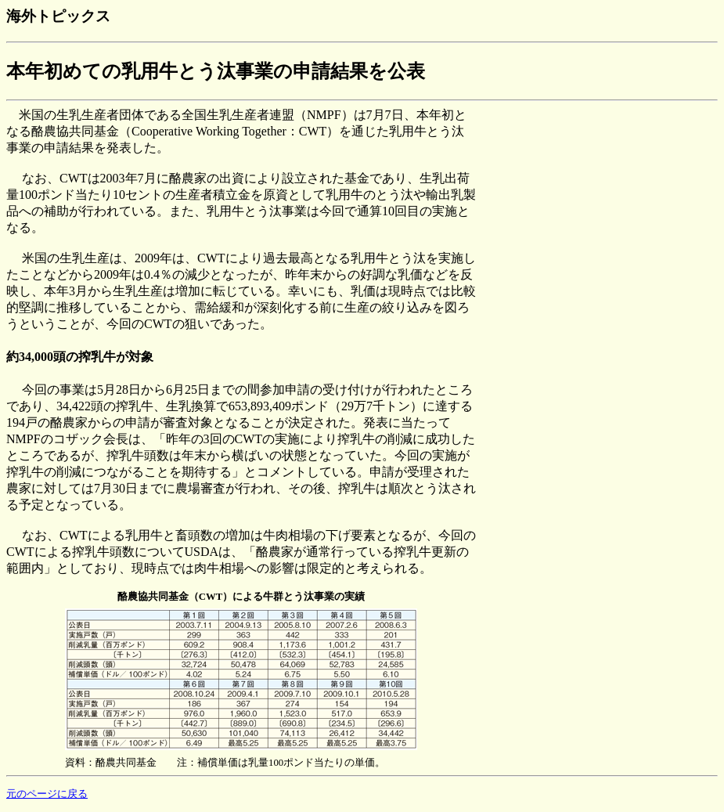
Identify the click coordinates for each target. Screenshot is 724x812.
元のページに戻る (47, 794)
